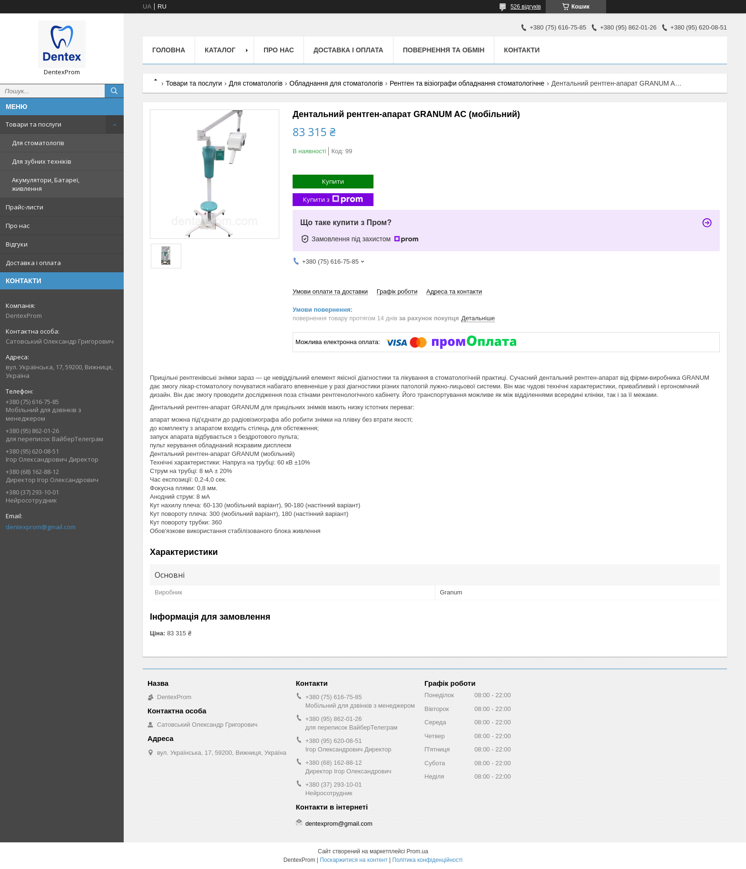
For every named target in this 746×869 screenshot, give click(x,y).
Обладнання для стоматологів (336, 83)
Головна (168, 50)
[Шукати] (114, 91)
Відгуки (17, 244)
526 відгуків (525, 6)
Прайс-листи (24, 207)
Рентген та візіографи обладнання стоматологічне (467, 83)
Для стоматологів (38, 142)
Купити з (333, 199)
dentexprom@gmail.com (41, 527)
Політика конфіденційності (428, 860)
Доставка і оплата (33, 262)
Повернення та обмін (444, 50)
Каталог (220, 50)
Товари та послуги (33, 124)
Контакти (522, 50)
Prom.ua (417, 851)
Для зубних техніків (41, 161)
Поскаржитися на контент (353, 860)
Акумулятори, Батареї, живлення (45, 184)
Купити (333, 181)
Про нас (17, 225)
